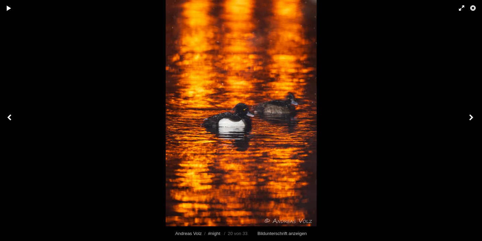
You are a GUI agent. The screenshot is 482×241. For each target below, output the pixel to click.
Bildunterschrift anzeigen (282, 233)
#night (214, 233)
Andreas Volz (188, 233)
